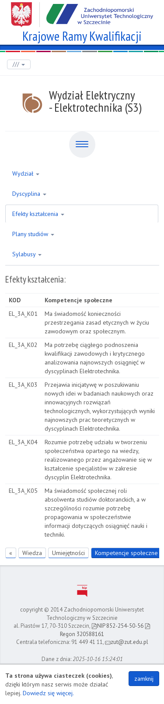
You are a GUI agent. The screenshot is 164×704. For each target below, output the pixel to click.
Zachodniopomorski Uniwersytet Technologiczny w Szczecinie (82, 11)
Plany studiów (33, 234)
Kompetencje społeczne (126, 553)
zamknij (144, 679)
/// (19, 64)
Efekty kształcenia (38, 214)
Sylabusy (27, 254)
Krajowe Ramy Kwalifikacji (82, 34)
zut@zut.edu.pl (126, 642)
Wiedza (32, 553)
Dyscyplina (29, 194)
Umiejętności (68, 553)
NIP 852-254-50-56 (117, 626)
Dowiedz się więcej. (48, 693)
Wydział (25, 173)
